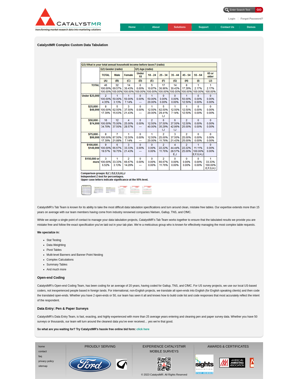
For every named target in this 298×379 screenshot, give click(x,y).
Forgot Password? (251, 18)
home (41, 346)
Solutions (180, 27)
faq (40, 356)
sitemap (42, 366)
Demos (251, 27)
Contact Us (227, 27)
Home (132, 27)
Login (231, 18)
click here (142, 329)
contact (42, 351)
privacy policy (46, 361)
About (156, 27)
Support (203, 27)
